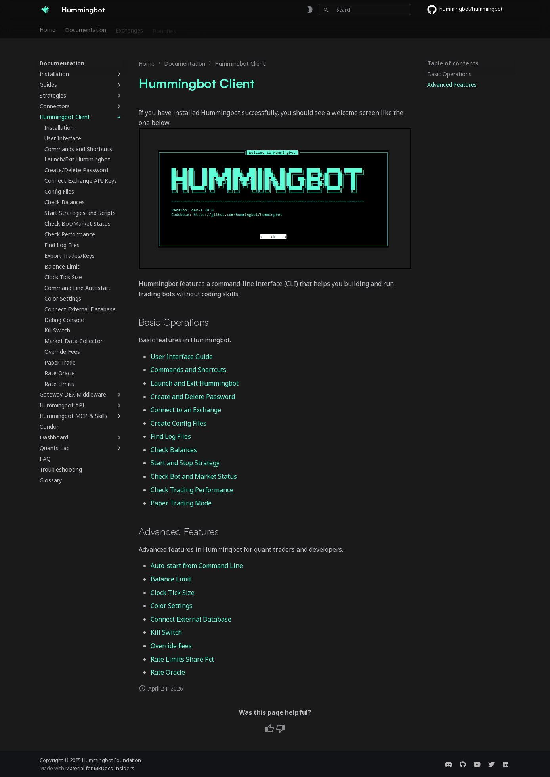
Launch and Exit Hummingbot (195, 383)
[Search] (365, 9)
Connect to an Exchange (186, 409)
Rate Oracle (168, 672)
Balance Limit (171, 579)
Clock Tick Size (173, 592)
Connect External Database (191, 619)
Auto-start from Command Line (197, 565)
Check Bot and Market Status (194, 476)
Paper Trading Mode (181, 503)
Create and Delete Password (193, 396)
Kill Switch (166, 632)
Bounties (164, 29)
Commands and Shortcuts (188, 369)
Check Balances (174, 449)
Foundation (272, 29)
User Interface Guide (182, 356)
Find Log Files (171, 436)
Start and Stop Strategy (185, 463)
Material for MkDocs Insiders (99, 768)
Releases (196, 29)
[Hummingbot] (44, 9)
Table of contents (453, 63)
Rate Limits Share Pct (182, 659)
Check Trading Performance (192, 489)
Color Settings (172, 605)
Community (233, 29)
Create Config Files (178, 423)
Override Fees (171, 645)
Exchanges (129, 29)
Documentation (85, 29)
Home (47, 29)
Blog (303, 29)
